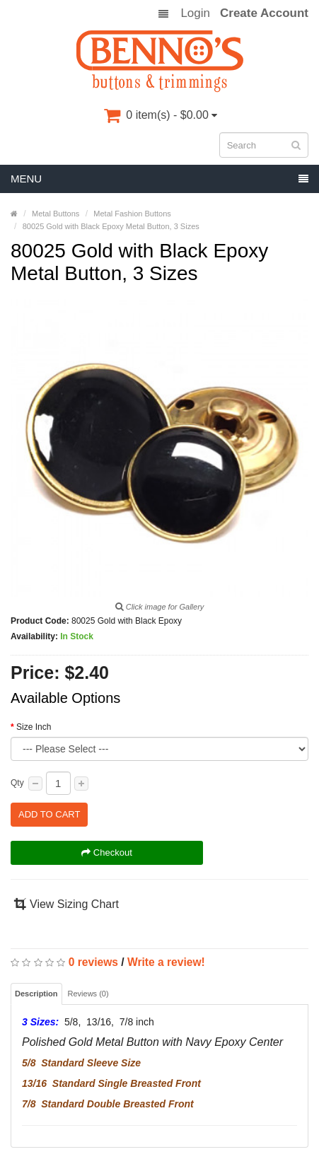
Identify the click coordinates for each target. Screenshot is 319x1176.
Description (36, 993)
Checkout (106, 852)
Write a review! (166, 962)
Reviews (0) (88, 993)
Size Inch (33, 727)
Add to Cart (49, 814)
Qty (17, 783)
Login (195, 13)
